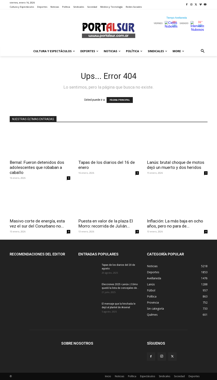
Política (132, 376)
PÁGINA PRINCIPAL (120, 100)
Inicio (108, 376)
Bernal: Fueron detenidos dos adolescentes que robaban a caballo (37, 167)
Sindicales (164, 376)
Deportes (194, 376)
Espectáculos (147, 376)
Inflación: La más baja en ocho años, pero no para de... (175, 224)
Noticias (119, 376)
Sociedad (179, 376)
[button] (203, 51)
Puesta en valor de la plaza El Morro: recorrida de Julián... (105, 224)
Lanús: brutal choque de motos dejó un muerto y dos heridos (175, 165)
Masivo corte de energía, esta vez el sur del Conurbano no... (37, 224)
